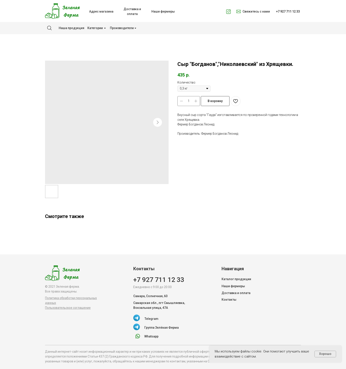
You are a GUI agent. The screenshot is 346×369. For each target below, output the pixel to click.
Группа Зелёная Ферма (161, 327)
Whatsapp (151, 336)
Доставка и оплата (236, 293)
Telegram (151, 319)
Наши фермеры (233, 286)
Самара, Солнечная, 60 (150, 296)
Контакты (229, 299)
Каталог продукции (236, 279)
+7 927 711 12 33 (158, 279)
